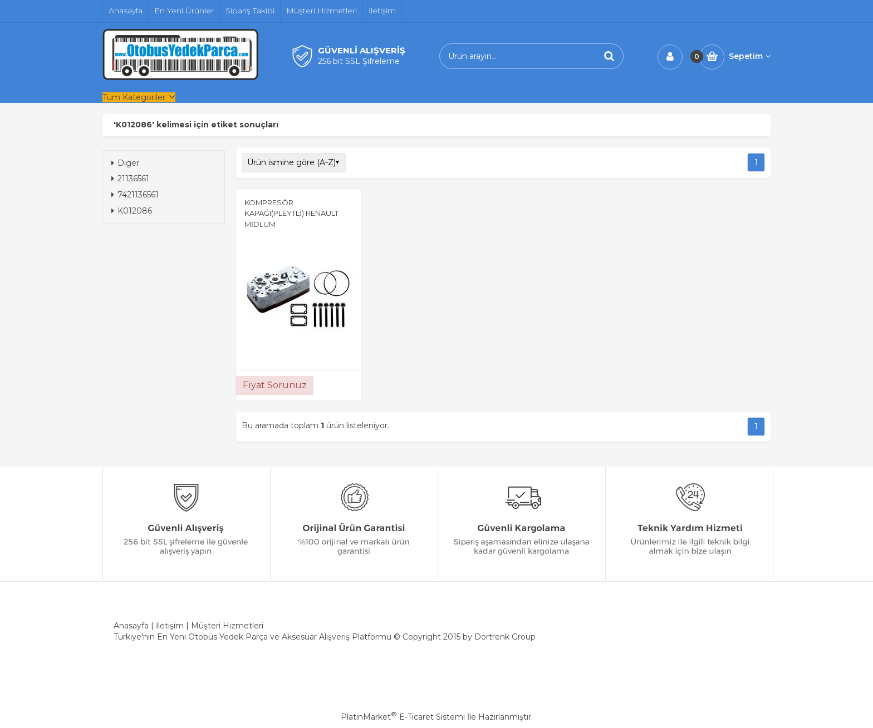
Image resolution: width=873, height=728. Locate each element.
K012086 (131, 211)
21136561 (130, 179)
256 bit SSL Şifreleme (359, 61)
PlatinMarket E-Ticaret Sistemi (403, 717)
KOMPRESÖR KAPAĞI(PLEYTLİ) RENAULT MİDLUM (291, 213)
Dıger (125, 163)
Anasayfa (131, 626)
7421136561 (135, 195)
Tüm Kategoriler (133, 97)
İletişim (170, 626)
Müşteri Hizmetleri (227, 626)
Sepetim (750, 56)
